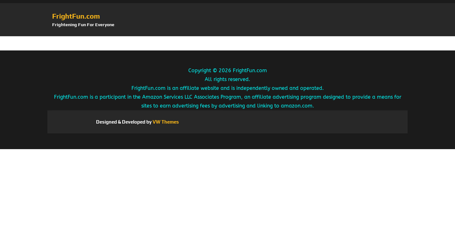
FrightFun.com (76, 16)
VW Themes (165, 122)
